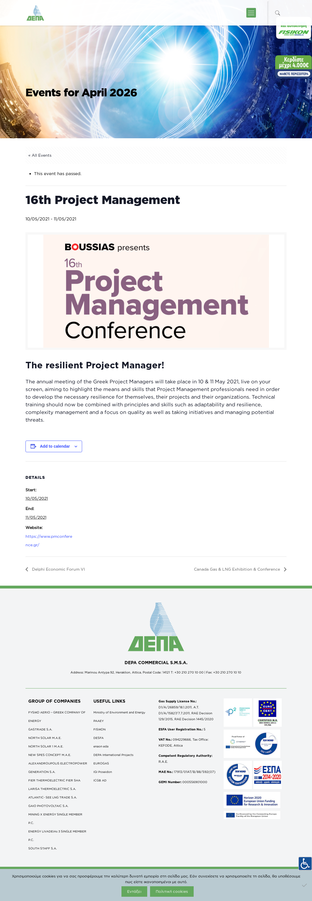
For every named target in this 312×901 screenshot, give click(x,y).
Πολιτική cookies (172, 891)
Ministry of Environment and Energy (119, 712)
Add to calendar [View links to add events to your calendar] (55, 446)
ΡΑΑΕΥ (98, 720)
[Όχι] (305, 885)
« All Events (40, 155)
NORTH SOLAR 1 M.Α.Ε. (45, 746)
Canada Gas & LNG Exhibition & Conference (237, 569)
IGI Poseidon (102, 772)
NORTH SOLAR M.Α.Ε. (44, 738)
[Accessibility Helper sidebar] (305, 861)
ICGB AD (99, 780)
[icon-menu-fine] (251, 13)
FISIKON (99, 729)
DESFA (98, 738)
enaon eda (100, 746)
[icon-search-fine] (277, 13)
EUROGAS (101, 763)
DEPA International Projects (113, 754)
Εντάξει (134, 891)
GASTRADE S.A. (40, 729)
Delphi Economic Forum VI (58, 569)
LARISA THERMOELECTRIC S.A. (52, 788)
